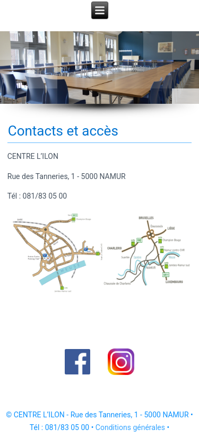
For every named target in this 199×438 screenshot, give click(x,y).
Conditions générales (130, 427)
